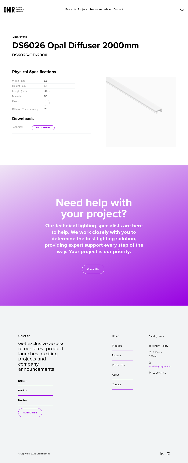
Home (115, 336)
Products (117, 345)
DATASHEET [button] (43, 127)
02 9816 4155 (157, 372)
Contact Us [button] (93, 269)
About (107, 9)
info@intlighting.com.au (160, 366)
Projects (116, 355)
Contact (116, 384)
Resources (118, 365)
